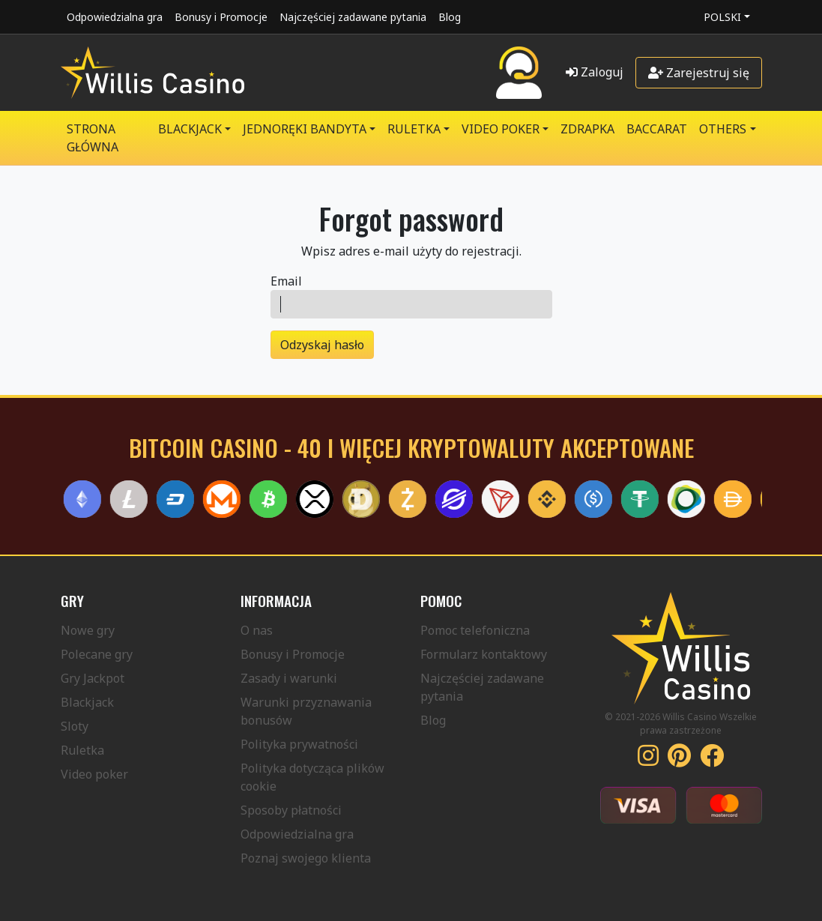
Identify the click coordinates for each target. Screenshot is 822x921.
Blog (449, 17)
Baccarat (656, 129)
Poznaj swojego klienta (306, 858)
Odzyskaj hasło (322, 344)
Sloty (74, 726)
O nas (257, 630)
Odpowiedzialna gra (115, 17)
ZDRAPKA (587, 129)
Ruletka (82, 750)
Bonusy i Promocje (221, 17)
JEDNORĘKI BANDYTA (304, 129)
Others (722, 129)
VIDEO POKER (501, 129)
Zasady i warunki (289, 678)
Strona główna (92, 138)
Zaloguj (594, 72)
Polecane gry (97, 654)
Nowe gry (88, 630)
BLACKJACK (190, 129)
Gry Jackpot (92, 678)
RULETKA (414, 129)
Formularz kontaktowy (483, 654)
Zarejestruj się (698, 72)
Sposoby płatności (291, 810)
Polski (722, 17)
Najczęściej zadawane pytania (352, 17)
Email (286, 281)
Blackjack (87, 702)
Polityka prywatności (299, 744)
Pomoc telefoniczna (475, 630)
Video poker (94, 774)
